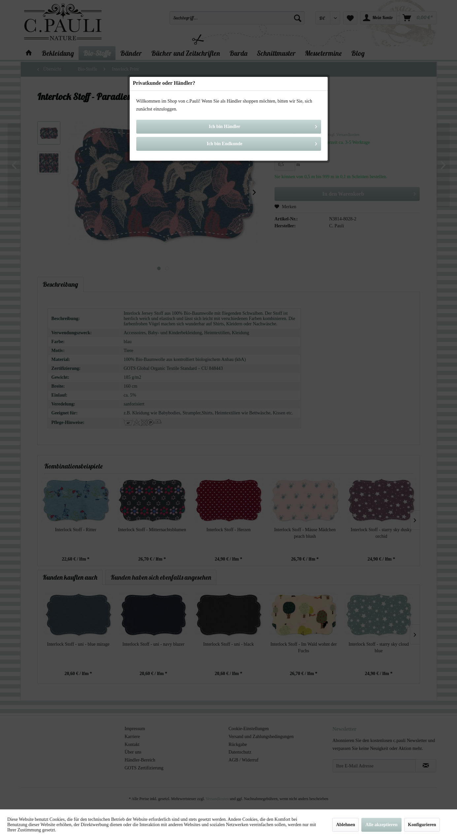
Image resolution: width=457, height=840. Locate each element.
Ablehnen (345, 824)
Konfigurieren (422, 824)
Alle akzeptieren (381, 824)
